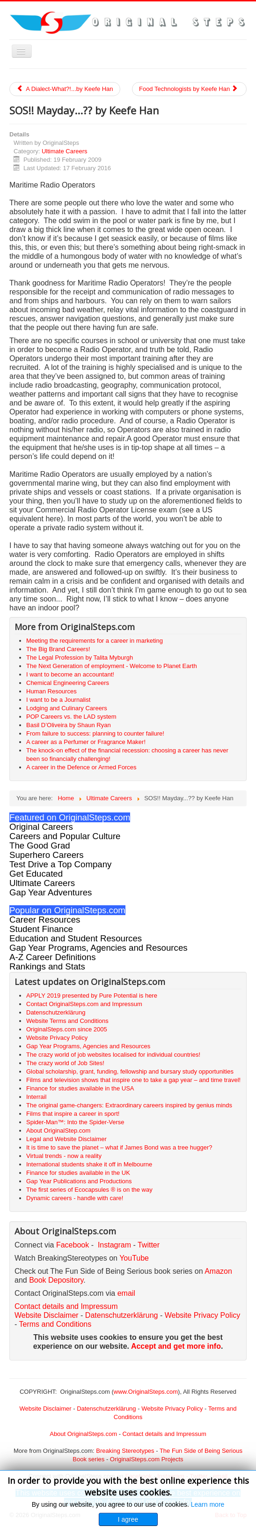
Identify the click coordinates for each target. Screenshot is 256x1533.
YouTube (134, 1258)
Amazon (218, 1271)
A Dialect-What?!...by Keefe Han (64, 88)
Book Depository (56, 1280)
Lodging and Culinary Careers (66, 708)
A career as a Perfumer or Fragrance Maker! (86, 741)
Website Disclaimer (47, 1315)
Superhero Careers (46, 855)
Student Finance (41, 929)
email (126, 1293)
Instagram (114, 1245)
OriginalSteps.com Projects (146, 1459)
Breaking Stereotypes (125, 1450)
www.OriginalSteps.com (146, 1391)
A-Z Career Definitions (52, 957)
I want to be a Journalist (58, 699)
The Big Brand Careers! (58, 649)
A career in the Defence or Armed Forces (81, 767)
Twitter (149, 1245)
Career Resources (44, 919)
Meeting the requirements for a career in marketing (94, 640)
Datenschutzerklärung (121, 1315)
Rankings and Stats (47, 966)
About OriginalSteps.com (83, 1433)
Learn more (208, 1504)
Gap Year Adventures (50, 892)
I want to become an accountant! (70, 674)
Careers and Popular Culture (64, 836)
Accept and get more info (176, 1346)
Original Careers (41, 827)
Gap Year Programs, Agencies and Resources (98, 948)
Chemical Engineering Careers (67, 682)
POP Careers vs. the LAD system (71, 716)
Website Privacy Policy (203, 1315)
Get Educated (36, 874)
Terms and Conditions (55, 1324)
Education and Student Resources (75, 938)
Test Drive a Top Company (60, 864)
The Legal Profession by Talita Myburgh (79, 657)
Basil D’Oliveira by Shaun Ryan (68, 725)
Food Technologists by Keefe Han (188, 88)
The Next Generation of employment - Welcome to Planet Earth (111, 665)
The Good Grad (39, 845)
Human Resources (51, 691)
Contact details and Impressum (164, 1433)
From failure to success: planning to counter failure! (95, 733)
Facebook (72, 1245)
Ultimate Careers (65, 151)
